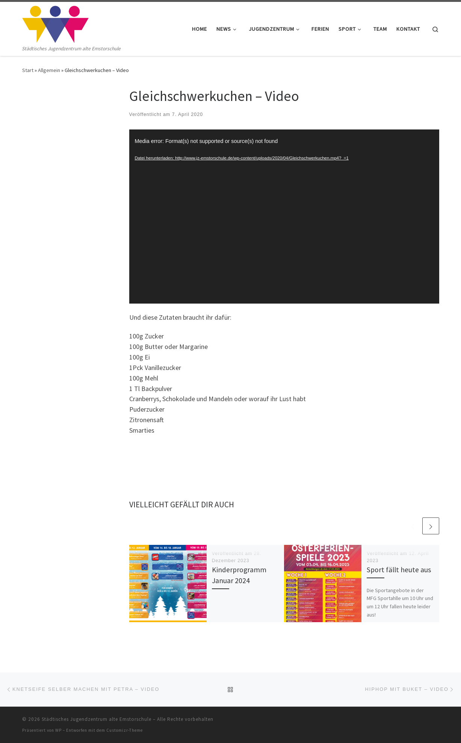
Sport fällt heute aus (399, 569)
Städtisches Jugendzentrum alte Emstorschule (96, 719)
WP (58, 730)
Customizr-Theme (124, 730)
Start (27, 70)
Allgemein (49, 70)
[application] (284, 216)
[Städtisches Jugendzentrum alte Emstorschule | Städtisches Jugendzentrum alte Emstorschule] (55, 23)
